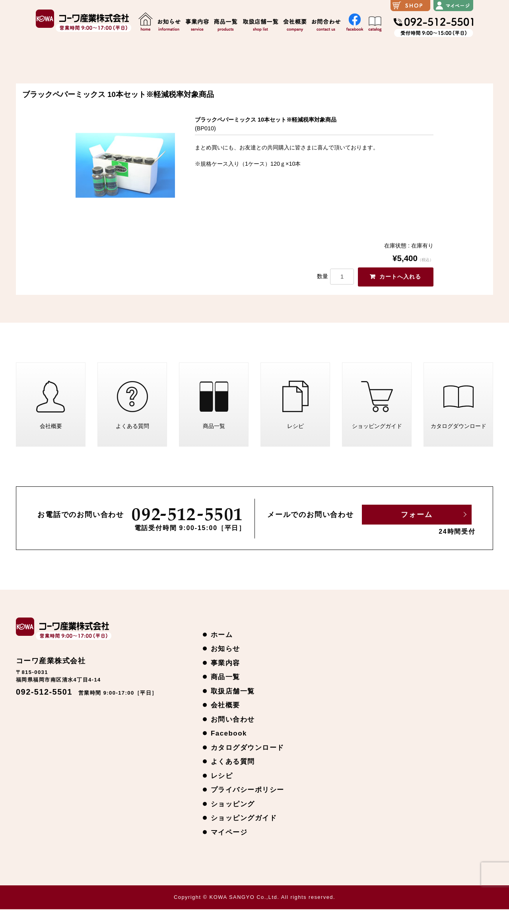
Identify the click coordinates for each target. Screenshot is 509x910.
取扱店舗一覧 (233, 691)
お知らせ (225, 649)
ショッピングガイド (377, 406)
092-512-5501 (44, 692)
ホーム (222, 635)
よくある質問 (132, 406)
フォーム (416, 515)
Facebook (229, 734)
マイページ (229, 832)
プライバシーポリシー (247, 790)
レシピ (295, 406)
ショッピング (233, 804)
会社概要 (51, 406)
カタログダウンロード (458, 406)
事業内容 (225, 663)
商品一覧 (214, 406)
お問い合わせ (233, 720)
